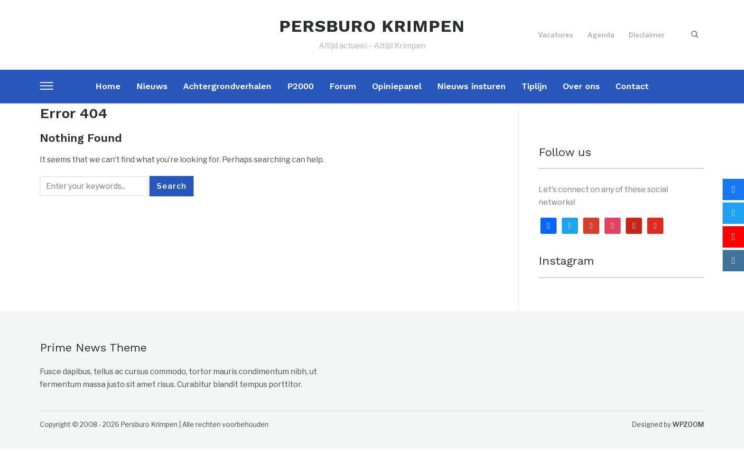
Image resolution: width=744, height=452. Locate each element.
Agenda (600, 36)
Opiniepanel (396, 89)
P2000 (300, 89)
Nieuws (151, 89)
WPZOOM (688, 427)
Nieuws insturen (471, 89)
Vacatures (555, 36)
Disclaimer (647, 36)
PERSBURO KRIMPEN (372, 27)
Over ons (581, 89)
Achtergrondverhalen (227, 89)
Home (108, 89)
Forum (342, 89)
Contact (632, 89)
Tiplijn (534, 89)
